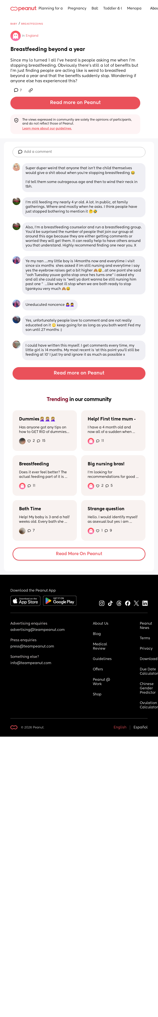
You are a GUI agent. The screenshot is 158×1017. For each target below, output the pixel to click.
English (120, 727)
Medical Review (100, 647)
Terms (145, 638)
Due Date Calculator (149, 672)
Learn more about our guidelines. (47, 128)
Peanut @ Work (102, 682)
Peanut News (146, 626)
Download (149, 659)
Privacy (146, 649)
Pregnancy (77, 8)
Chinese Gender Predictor (148, 688)
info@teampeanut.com (30, 663)
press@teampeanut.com (32, 646)
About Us (100, 623)
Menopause (134, 8)
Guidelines (102, 659)
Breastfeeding (32, 24)
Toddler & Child (112, 8)
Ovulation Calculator (149, 705)
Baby (95, 8)
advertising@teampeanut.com (37, 630)
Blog (97, 634)
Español (141, 727)
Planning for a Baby (51, 8)
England (32, 35)
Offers (98, 669)
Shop (97, 694)
